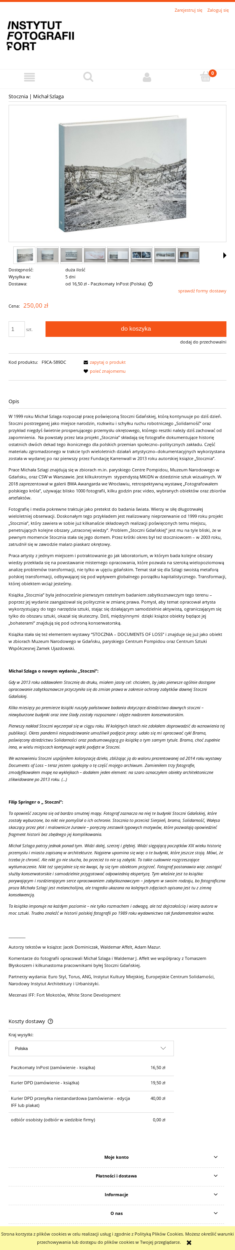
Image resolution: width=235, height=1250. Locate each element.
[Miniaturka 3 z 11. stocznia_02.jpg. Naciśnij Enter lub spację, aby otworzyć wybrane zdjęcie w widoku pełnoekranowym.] (71, 255)
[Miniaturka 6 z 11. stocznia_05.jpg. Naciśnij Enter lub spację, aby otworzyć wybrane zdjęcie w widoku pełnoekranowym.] (141, 255)
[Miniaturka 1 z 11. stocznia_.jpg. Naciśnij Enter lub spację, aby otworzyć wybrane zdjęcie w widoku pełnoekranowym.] (24, 255)
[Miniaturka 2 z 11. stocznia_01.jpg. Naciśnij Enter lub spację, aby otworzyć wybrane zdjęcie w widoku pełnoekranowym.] (47, 255)
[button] (29, 77)
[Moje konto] (147, 77)
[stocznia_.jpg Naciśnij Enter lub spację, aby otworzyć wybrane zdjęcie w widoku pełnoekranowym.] (117, 174)
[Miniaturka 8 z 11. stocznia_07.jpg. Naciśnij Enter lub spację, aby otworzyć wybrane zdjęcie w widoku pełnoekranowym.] (188, 255)
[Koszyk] (205, 76)
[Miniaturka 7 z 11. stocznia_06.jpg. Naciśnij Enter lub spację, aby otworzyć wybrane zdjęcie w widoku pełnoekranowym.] (165, 255)
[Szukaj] (88, 76)
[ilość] (17, 329)
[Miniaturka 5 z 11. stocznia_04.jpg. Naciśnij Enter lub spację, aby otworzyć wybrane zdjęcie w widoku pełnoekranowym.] (118, 255)
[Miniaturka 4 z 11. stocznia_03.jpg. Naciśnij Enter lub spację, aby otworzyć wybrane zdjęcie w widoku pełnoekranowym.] (94, 255)
